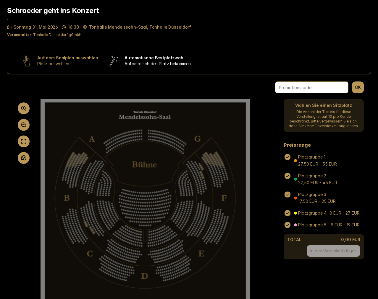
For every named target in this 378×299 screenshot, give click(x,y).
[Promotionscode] (311, 87)
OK (358, 87)
